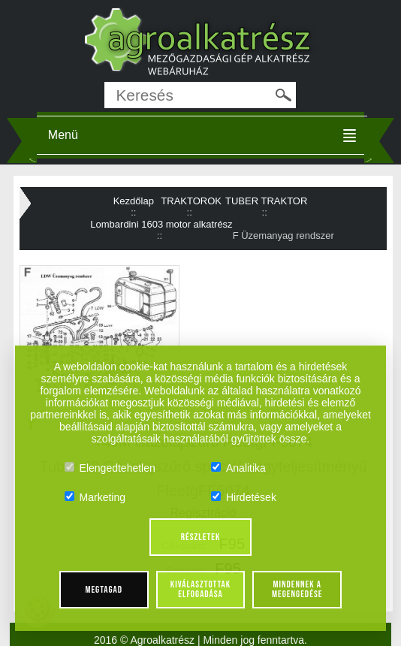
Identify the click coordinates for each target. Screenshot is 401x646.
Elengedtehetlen (110, 468)
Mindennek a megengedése (297, 589)
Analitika (238, 468)
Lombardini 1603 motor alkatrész (161, 224)
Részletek (201, 537)
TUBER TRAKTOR (266, 201)
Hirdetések (243, 497)
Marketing (95, 497)
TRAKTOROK (191, 201)
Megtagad (103, 590)
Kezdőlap (133, 201)
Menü (63, 134)
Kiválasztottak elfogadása (200, 589)
